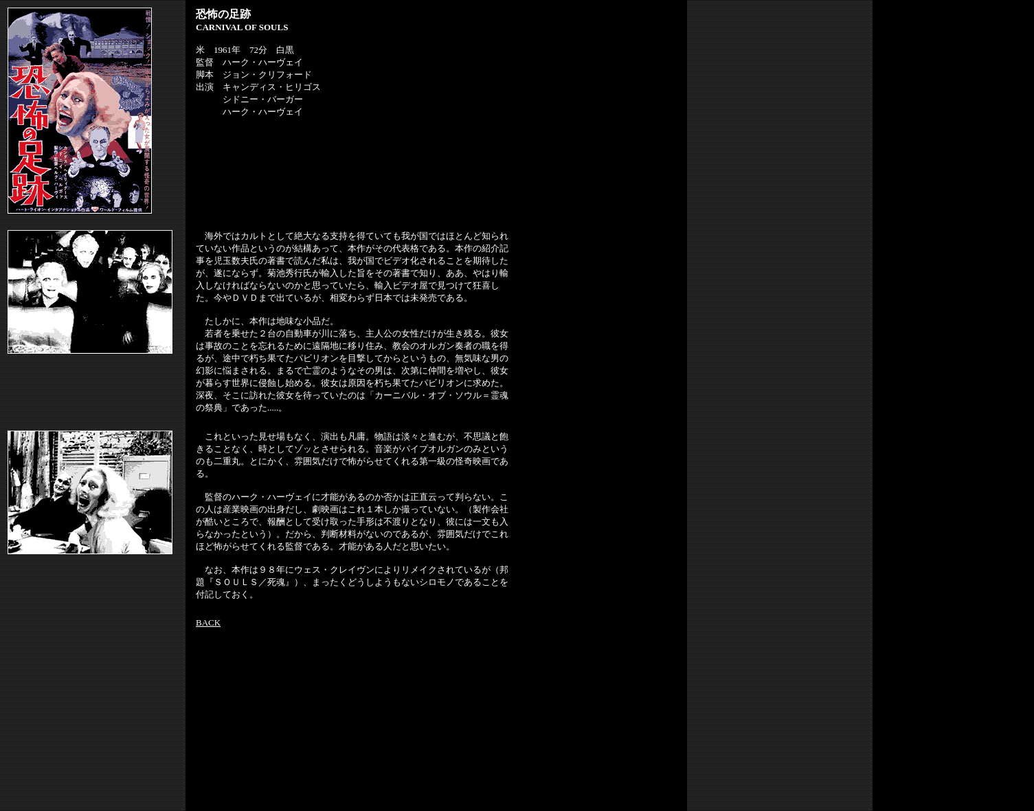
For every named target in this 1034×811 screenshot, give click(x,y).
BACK (208, 622)
